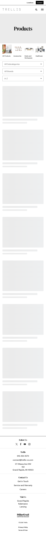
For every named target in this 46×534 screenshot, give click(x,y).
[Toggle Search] (36, 10)
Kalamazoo (23, 503)
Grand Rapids (23, 500)
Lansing (23, 506)
